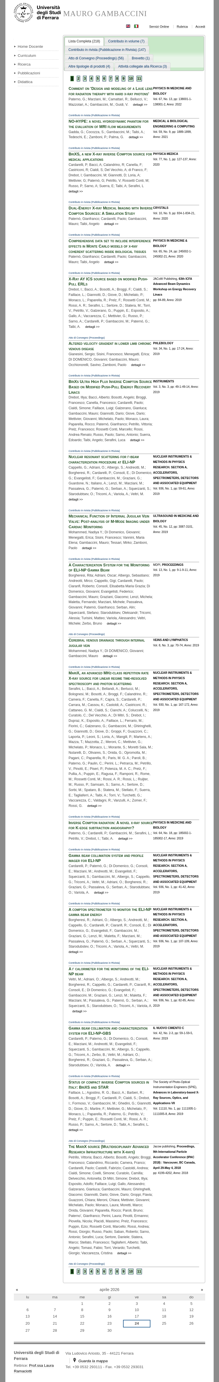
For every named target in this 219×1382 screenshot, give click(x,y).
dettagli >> (140, 104)
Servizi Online (159, 26)
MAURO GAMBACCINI (105, 14)
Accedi (200, 26)
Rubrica (182, 26)
